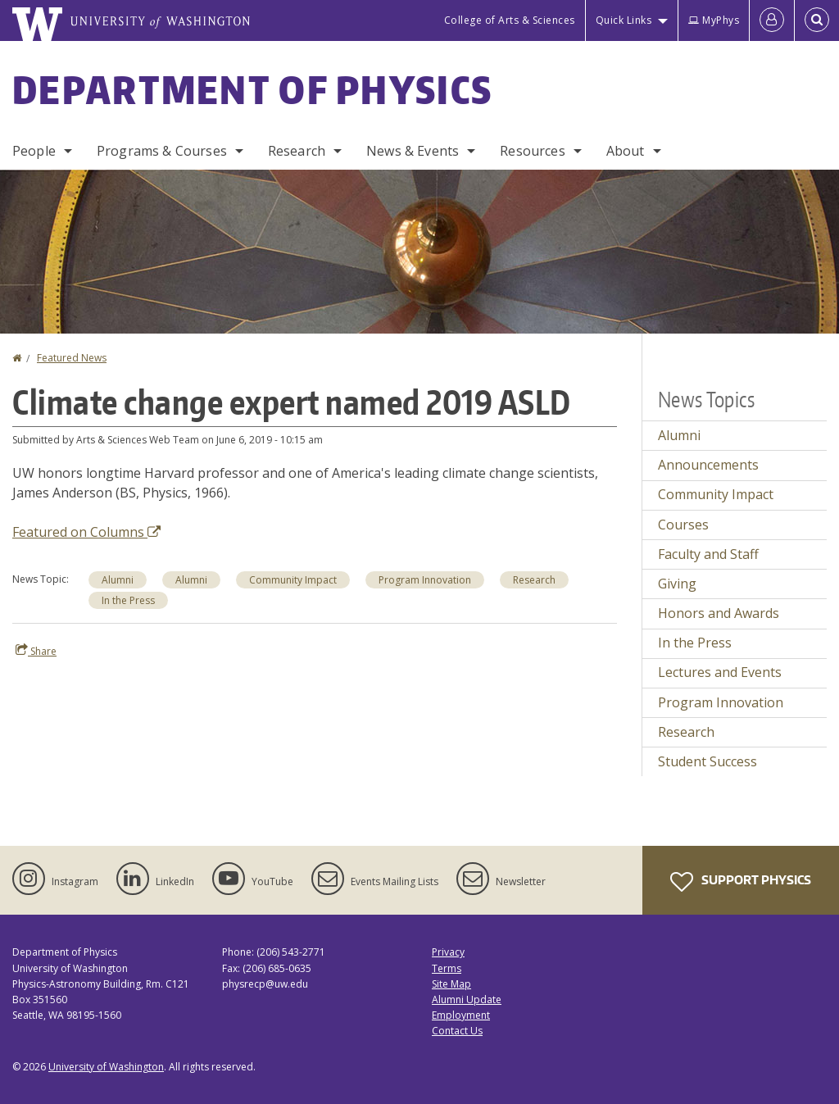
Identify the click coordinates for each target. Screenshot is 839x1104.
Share (36, 650)
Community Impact (715, 494)
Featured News (72, 358)
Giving (677, 584)
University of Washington (106, 1067)
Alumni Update (466, 999)
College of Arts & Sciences (509, 20)
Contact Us (457, 1031)
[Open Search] (817, 20)
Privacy (448, 952)
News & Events (412, 151)
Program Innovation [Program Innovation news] (425, 580)
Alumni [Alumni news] (118, 580)
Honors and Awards (718, 613)
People (34, 151)
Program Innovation (720, 702)
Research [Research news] (534, 580)
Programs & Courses (162, 151)
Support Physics (740, 881)
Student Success (707, 761)
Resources (532, 151)
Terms (446, 968)
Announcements (708, 465)
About (625, 151)
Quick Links (624, 20)
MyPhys (713, 20)
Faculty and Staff (708, 554)
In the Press (695, 643)
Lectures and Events (720, 672)
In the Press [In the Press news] (128, 600)
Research (296, 151)
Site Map (451, 984)
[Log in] (772, 20)
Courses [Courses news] (683, 525)
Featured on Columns (86, 532)
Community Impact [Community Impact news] (293, 580)
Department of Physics (252, 89)
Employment (461, 1015)
